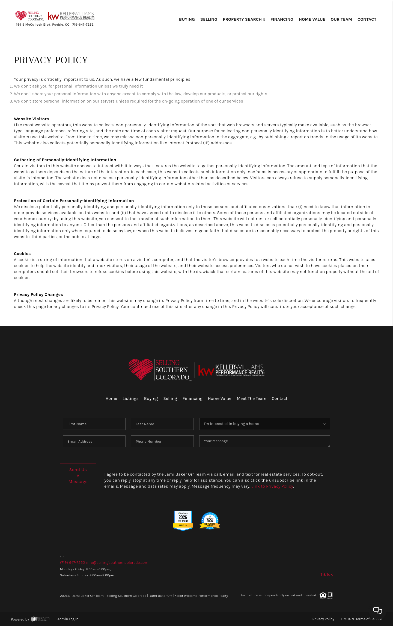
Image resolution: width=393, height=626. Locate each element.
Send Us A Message (78, 475)
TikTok (326, 574)
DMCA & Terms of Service (361, 619)
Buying (187, 19)
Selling (209, 19)
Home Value (312, 19)
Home (111, 398)
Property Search (244, 19)
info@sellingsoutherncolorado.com (117, 562)
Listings (131, 398)
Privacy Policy (323, 619)
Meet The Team (251, 398)
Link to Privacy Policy (272, 486)
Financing (281, 19)
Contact (367, 19)
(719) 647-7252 (72, 562)
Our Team (341, 19)
